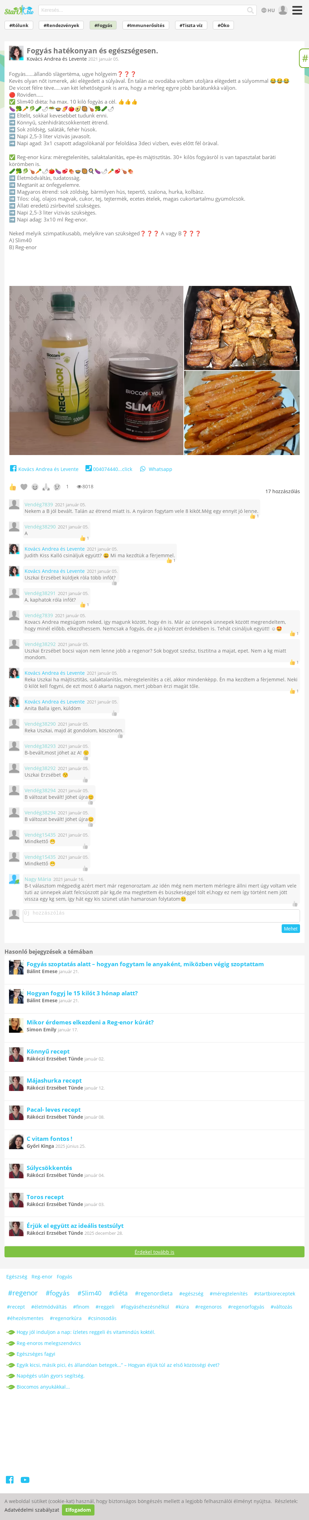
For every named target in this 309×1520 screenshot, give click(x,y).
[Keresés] (250, 10)
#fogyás (58, 1295)
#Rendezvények (61, 25)
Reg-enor (42, 1278)
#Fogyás (103, 25)
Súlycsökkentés (49, 1170)
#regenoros (208, 1308)
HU (267, 10)
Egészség (16, 1278)
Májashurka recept (54, 1082)
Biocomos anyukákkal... (43, 1389)
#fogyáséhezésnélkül (145, 1308)
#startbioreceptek (274, 1295)
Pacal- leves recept (54, 1112)
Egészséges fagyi (36, 1356)
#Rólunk (18, 25)
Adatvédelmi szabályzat (31, 1509)
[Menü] (296, 12)
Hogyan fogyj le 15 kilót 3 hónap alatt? (82, 995)
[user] (282, 10)
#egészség (191, 1295)
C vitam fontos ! (49, 1141)
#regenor (23, 1295)
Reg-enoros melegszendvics (49, 1345)
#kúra (182, 1308)
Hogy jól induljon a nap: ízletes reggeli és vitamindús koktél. (86, 1334)
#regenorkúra (66, 1320)
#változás (281, 1308)
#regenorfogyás (246, 1308)
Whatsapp (155, 469)
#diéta (118, 1295)
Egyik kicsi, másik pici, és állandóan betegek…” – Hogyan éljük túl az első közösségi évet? (118, 1367)
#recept (16, 1308)
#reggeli (105, 1308)
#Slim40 (89, 1295)
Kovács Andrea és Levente (57, 58)
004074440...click (108, 469)
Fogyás (64, 1278)
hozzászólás (282, 491)
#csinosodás (102, 1320)
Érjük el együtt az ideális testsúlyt (75, 1228)
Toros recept (45, 1199)
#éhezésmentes (25, 1320)
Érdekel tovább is (154, 1254)
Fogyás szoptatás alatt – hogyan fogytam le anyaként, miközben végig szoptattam (145, 966)
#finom (81, 1308)
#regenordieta (154, 1295)
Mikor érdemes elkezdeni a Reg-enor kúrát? (90, 1024)
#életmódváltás (49, 1308)
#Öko (223, 25)
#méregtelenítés (229, 1295)
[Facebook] (9, 1483)
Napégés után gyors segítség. (51, 1377)
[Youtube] (25, 1483)
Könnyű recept (48, 1053)
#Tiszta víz (191, 25)
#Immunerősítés (145, 25)
